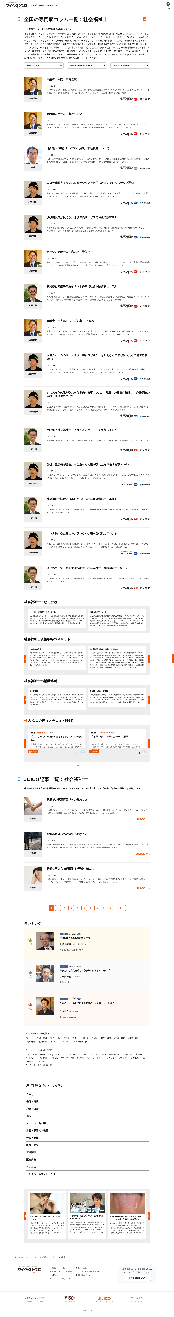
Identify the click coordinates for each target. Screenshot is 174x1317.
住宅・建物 (32, 1101)
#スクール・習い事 (80, 1038)
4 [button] (91, 766)
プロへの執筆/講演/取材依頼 (89, 1272)
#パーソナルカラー (96, 1058)
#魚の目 (128, 1054)
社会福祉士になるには (34, 66)
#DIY (28, 1054)
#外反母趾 (111, 1058)
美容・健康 (32, 1137)
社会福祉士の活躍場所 (121, 66)
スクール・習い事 (36, 1123)
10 (110, 908)
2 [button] (83, 766)
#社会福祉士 (31, 1058)
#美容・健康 (119, 1038)
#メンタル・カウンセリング (74, 1041)
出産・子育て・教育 (37, 1130)
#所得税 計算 (138, 1058)
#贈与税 (29, 1061)
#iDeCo (55, 1058)
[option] (57, 618)
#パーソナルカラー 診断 (74, 1054)
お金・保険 (32, 1108)
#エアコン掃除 (77, 1058)
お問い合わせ (83, 1268)
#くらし (29, 1038)
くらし (30, 1094)
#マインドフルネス (44, 1061)
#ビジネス (54, 1041)
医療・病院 (32, 1145)
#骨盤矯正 (44, 1058)
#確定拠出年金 (115, 1054)
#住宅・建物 (41, 1038)
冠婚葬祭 (31, 1159)
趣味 (28, 1116)
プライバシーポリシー (60, 1279)
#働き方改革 (54, 1054)
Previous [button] (25, 659)
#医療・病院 (133, 1038)
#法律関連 (30, 1041)
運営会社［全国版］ (59, 1268)
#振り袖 (64, 1058)
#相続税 (138, 1054)
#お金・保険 (55, 1038)
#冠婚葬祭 (42, 1041)
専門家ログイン (84, 1275)
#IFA (35, 1054)
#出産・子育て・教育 (101, 1038)
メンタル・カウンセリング (41, 1174)
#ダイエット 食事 (97, 1054)
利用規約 (54, 1275)
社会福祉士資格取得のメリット (80, 66)
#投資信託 (124, 1058)
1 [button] (78, 766)
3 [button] (87, 766)
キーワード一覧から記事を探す (40, 1065)
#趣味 (66, 1038)
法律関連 (31, 1152)
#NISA (43, 1054)
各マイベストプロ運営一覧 (62, 1272)
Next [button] (149, 659)
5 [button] (95, 766)
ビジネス (31, 1166)
